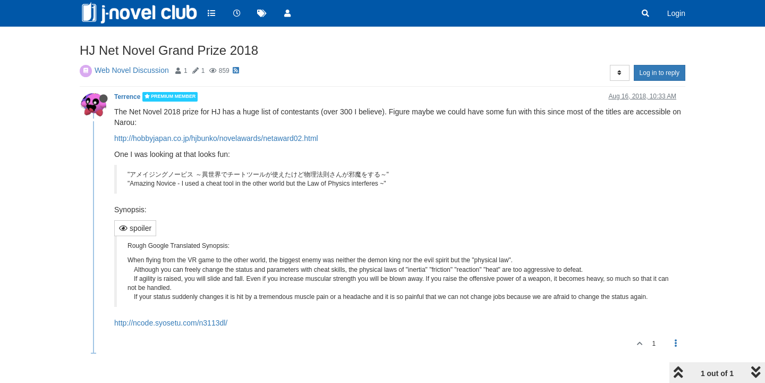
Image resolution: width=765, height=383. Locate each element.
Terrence (127, 97)
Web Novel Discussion (132, 70)
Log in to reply (659, 73)
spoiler (135, 228)
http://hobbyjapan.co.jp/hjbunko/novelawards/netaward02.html (216, 138)
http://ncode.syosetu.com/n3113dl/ (170, 323)
